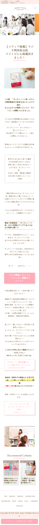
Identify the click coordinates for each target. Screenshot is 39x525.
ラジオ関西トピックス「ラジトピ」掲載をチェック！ (19, 278)
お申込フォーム (19, 412)
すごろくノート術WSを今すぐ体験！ (19, 521)
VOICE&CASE (5, 501)
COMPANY (34, 501)
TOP (5, 496)
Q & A (27, 501)
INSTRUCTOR (30, 496)
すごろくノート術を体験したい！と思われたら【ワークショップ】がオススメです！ (18, 365)
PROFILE (12, 496)
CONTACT (19, 506)
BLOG (14, 501)
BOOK (20, 501)
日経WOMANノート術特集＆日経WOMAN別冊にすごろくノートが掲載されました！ (11, 483)
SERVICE (20, 496)
